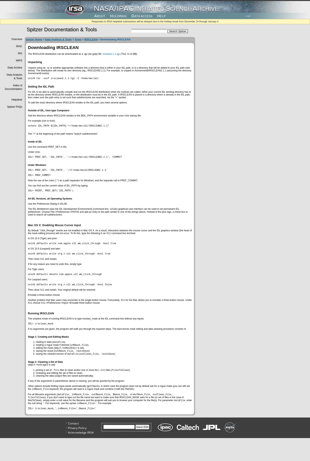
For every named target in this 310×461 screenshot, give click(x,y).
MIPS (19, 60)
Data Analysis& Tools (14, 76)
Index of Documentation (13, 87)
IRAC (19, 46)
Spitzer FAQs (14, 106)
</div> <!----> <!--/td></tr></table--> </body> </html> (155, 446)
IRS (20, 53)
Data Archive (15, 67)
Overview (16, 39)
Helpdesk (16, 99)
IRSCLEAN (90, 39)
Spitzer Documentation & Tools (62, 29)
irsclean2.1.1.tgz (111, 54)
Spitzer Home (34, 39)
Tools (78, 39)
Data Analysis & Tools (58, 39)
